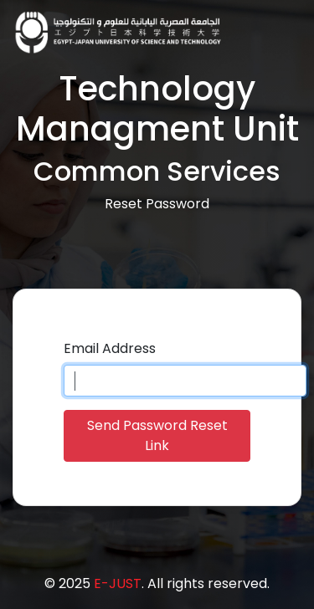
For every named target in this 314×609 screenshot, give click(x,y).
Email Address (110, 348)
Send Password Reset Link (157, 435)
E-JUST (118, 583)
